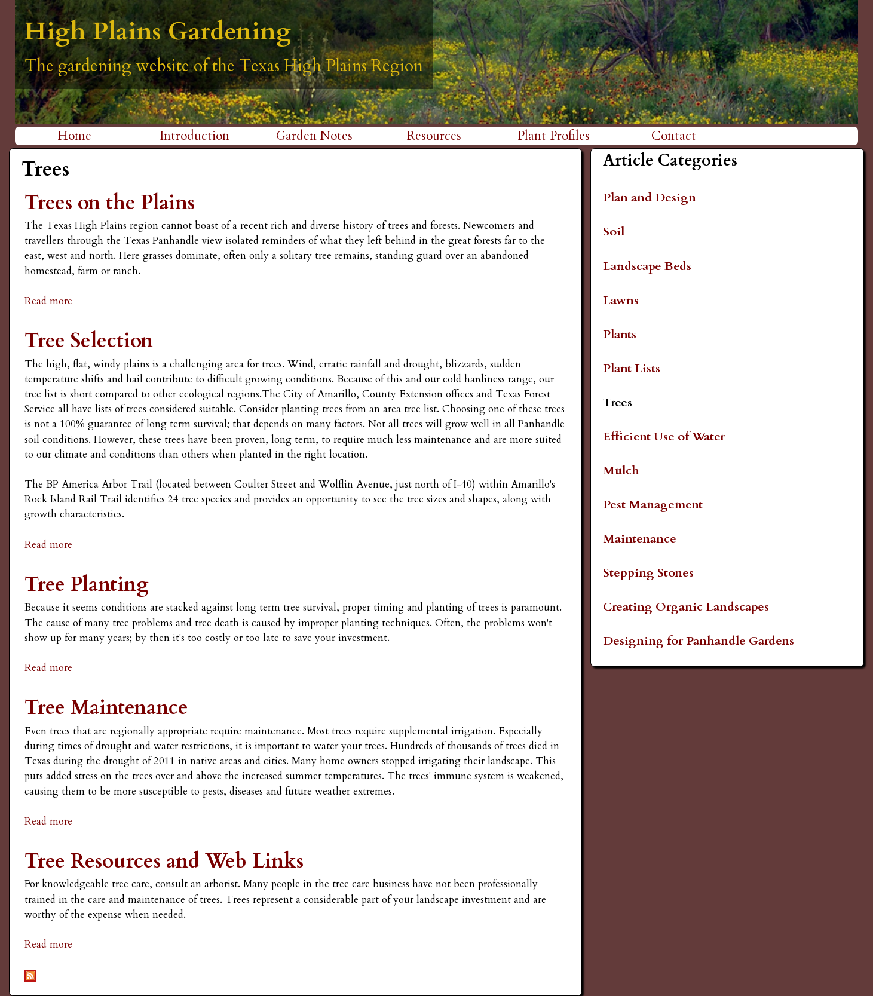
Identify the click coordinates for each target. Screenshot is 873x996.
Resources (434, 136)
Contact (673, 136)
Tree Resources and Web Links (164, 861)
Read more (48, 301)
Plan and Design (649, 197)
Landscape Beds (647, 266)
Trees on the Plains (109, 202)
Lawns (621, 300)
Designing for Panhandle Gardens (698, 641)
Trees (617, 402)
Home (74, 136)
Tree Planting (86, 584)
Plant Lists (631, 368)
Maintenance (639, 539)
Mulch (621, 470)
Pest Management (653, 505)
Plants (619, 334)
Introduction (194, 136)
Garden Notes (314, 136)
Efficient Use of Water (664, 436)
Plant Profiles (553, 136)
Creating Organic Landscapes (686, 607)
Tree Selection (88, 340)
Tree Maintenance (106, 707)
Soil (613, 231)
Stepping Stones (648, 573)
